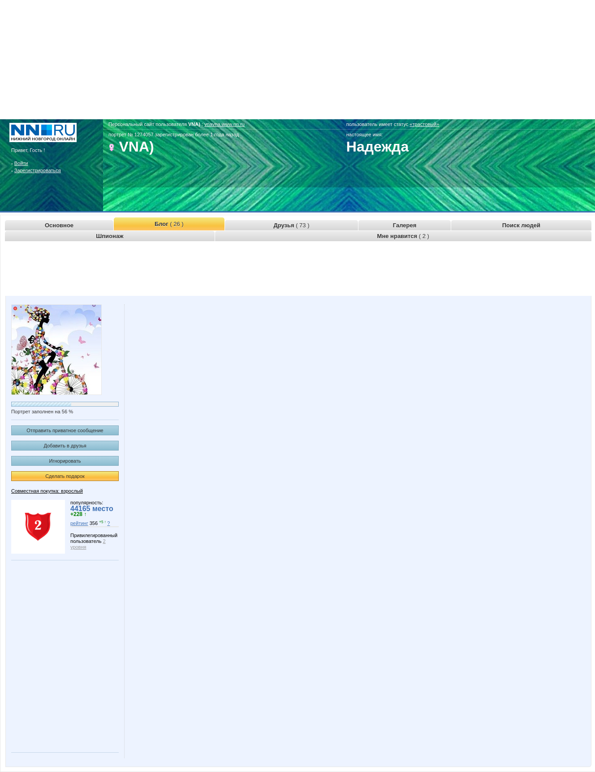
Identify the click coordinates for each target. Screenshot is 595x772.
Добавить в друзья (64, 445)
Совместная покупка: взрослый (47, 491)
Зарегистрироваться (37, 170)
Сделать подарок (65, 476)
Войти (21, 163)
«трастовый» (424, 124)
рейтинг (79, 523)
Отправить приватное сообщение (64, 430)
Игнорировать (65, 461)
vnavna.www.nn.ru (224, 124)
